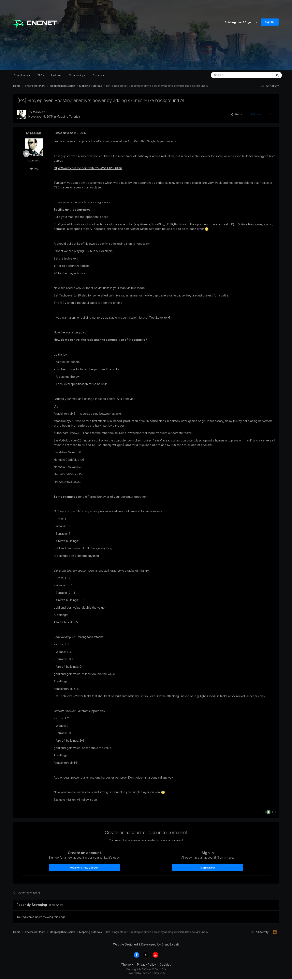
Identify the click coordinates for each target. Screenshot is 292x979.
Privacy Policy (146, 964)
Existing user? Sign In (241, 22)
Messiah (39, 112)
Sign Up (270, 22)
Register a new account (84, 867)
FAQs (41, 75)
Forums (98, 75)
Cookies (165, 964)
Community (77, 75)
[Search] (231, 75)
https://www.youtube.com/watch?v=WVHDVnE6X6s (88, 168)
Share (236, 114)
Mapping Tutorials (69, 116)
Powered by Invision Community (146, 973)
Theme (127, 964)
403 (34, 168)
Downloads (22, 75)
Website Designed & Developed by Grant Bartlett (146, 944)
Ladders (56, 75)
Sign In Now (207, 867)
